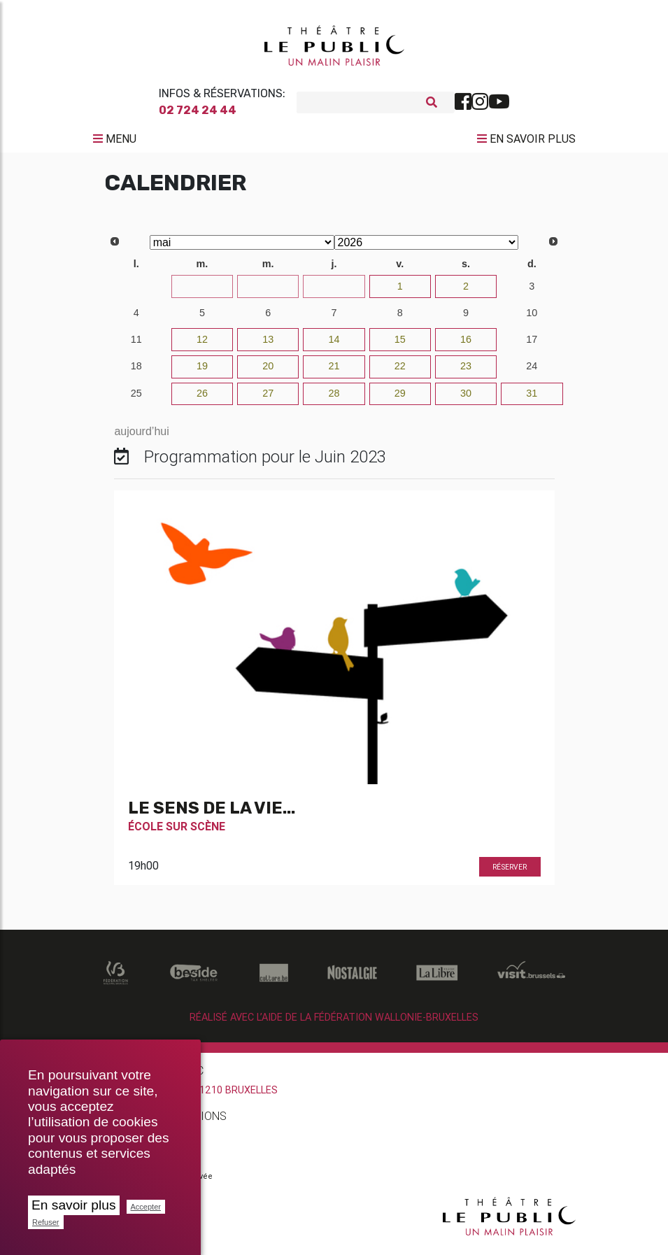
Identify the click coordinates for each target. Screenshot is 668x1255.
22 (400, 370)
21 (333, 370)
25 (136, 398)
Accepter (146, 1207)
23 (465, 370)
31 (531, 398)
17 (531, 344)
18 (136, 370)
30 (333, 291)
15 (400, 344)
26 (202, 398)
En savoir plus (73, 1205)
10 (531, 317)
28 (202, 291)
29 (267, 291)
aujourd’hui (141, 436)
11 (136, 344)
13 (267, 344)
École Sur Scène (176, 832)
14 (333, 344)
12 (202, 344)
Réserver (509, 872)
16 (465, 344)
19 (202, 370)
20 (267, 370)
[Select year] (426, 247)
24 (531, 370)
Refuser (45, 1222)
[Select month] (242, 247)
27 (136, 291)
